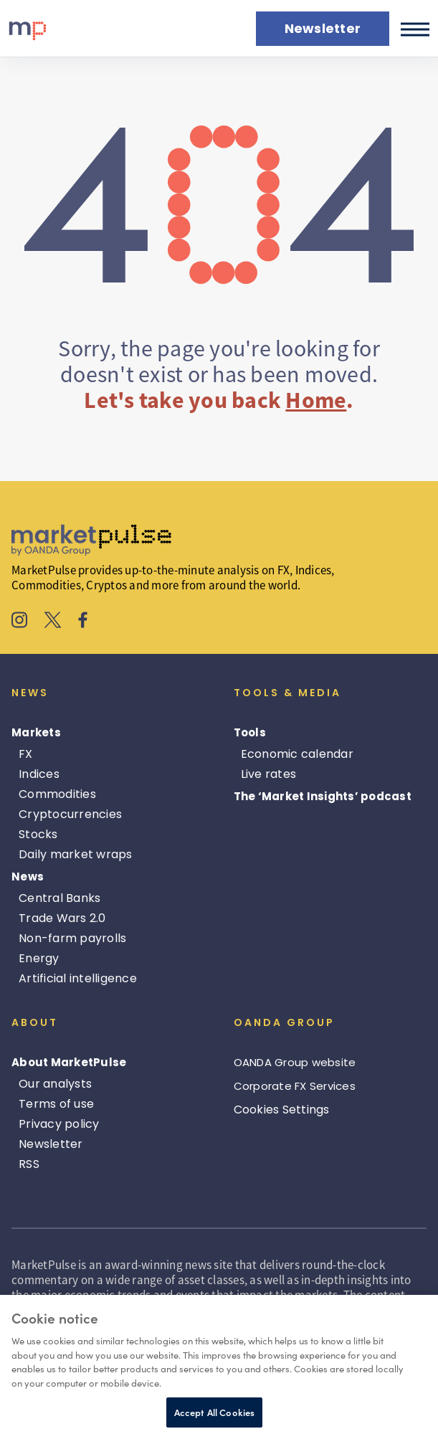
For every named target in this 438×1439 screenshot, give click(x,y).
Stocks (38, 834)
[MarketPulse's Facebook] (82, 622)
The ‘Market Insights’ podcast (322, 796)
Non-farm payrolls (72, 938)
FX (26, 754)
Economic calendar (297, 754)
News (27, 876)
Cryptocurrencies (70, 814)
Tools (250, 732)
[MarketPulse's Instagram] (19, 622)
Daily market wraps (76, 854)
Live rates (269, 774)
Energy (39, 958)
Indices (39, 774)
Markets (36, 732)
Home (315, 400)
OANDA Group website (295, 1062)
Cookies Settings (282, 1109)
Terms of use (56, 1104)
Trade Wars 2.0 (62, 918)
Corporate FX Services (295, 1085)
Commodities (57, 794)
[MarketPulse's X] (53, 621)
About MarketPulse (68, 1062)
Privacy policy (59, 1124)
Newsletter (51, 1144)
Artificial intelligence (78, 978)
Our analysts (55, 1083)
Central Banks (59, 898)
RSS (29, 1164)
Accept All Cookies (214, 1412)
